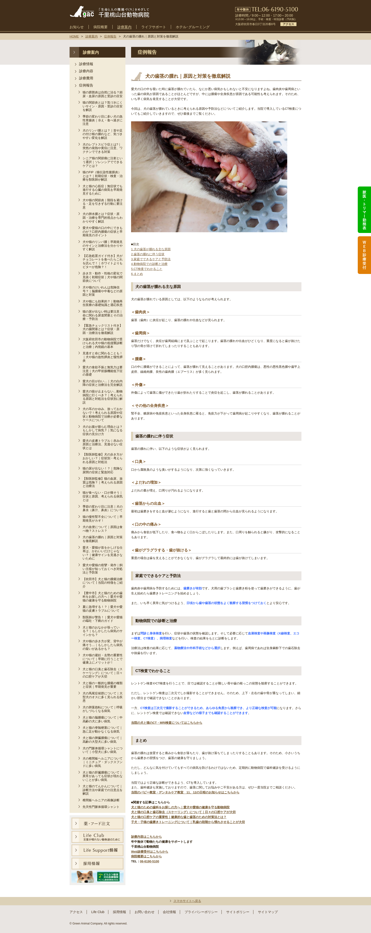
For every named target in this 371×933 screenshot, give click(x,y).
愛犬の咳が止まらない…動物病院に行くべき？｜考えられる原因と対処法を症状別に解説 (103, 397)
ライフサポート (153, 27)
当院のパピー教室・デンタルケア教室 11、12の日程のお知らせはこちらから (185, 792)
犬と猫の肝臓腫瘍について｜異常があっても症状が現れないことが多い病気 (103, 776)
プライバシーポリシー (201, 912)
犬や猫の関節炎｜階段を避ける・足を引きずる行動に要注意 (103, 203)
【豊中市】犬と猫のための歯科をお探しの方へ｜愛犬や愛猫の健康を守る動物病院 (103, 596)
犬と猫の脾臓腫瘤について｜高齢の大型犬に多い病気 (103, 739)
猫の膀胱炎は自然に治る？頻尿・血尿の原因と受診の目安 (103, 94)
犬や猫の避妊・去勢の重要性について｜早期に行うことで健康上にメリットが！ (103, 658)
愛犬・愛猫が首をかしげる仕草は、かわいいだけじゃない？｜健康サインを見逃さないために (103, 553)
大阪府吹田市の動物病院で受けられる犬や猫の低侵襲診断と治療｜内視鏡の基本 (103, 342)
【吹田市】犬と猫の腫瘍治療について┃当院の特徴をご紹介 (103, 582)
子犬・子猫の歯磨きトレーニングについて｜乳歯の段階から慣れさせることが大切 (188, 822)
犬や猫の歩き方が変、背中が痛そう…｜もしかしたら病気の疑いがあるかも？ (103, 644)
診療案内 (124, 27)
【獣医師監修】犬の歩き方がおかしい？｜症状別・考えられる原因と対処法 (103, 458)
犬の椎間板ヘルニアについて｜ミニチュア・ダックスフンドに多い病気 (103, 762)
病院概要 (100, 27)
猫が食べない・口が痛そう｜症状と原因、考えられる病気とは (103, 496)
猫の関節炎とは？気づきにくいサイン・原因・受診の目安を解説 (103, 106)
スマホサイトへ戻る (187, 901)
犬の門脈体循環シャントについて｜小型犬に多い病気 (103, 750)
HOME (74, 36)
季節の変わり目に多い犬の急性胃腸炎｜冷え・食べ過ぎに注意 (103, 120)
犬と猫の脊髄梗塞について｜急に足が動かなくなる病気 (103, 729)
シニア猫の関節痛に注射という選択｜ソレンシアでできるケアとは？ (103, 161)
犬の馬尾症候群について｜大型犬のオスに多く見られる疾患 (103, 697)
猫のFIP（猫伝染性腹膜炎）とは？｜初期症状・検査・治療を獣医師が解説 (103, 175)
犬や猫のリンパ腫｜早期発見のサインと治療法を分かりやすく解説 (103, 245)
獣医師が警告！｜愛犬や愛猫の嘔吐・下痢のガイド (103, 619)
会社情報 (169, 912)
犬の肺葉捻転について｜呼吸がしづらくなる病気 (103, 709)
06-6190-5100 (149, 861)
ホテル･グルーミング (193, 27)
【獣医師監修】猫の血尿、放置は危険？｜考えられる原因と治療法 (103, 482)
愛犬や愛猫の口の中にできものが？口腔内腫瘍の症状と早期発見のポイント (103, 231)
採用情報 (119, 912)
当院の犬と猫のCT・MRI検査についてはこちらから (166, 722)
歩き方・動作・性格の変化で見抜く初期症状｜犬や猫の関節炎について (103, 277)
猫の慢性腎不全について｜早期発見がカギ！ (103, 518)
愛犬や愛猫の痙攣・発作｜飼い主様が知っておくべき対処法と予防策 (103, 568)
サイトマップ (268, 912)
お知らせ (77, 27)
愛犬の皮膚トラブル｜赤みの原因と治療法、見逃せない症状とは (103, 444)
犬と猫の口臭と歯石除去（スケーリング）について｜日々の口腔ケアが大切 (103, 672)
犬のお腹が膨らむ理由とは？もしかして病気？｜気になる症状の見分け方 (103, 430)
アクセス (288, 24)
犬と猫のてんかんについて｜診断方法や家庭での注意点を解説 (103, 789)
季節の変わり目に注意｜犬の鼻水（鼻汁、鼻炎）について (103, 508)
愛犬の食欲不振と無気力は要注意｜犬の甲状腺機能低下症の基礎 (103, 370)
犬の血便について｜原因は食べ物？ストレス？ (103, 528)
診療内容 (86, 71)
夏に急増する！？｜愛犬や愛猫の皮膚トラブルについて (103, 608)
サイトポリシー (237, 912)
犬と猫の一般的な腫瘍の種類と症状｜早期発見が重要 (103, 685)
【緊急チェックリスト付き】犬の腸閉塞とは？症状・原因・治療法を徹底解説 (103, 329)
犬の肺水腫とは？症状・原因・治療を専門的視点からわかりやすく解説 (103, 217)
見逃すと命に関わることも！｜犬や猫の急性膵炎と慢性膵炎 (103, 356)
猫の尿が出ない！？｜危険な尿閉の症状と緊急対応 (103, 470)
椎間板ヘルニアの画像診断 (101, 800)
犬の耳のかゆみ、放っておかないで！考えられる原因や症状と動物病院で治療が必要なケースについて (103, 414)
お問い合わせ (145, 912)
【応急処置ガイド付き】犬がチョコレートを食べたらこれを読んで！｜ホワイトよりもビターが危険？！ (103, 261)
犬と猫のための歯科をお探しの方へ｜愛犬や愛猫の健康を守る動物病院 (180, 807)
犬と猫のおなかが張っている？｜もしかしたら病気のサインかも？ (103, 631)
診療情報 (86, 64)
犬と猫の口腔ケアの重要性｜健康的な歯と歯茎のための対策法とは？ (178, 817)
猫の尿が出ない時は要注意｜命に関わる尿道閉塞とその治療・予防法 (103, 315)
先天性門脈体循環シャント (101, 807)
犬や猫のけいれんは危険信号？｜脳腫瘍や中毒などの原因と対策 (103, 291)
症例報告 (86, 85)
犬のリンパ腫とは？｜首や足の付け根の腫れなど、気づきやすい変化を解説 (103, 134)
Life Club (97, 912)
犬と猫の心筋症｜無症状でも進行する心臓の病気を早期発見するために (103, 189)
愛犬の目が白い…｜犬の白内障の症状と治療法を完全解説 (103, 383)
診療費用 (86, 78)
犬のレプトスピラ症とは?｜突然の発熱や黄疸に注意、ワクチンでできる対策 (103, 148)
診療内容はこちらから (146, 836)
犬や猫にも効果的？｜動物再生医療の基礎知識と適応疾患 (103, 303)
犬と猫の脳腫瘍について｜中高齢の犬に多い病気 (103, 719)
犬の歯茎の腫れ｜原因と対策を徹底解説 (103, 539)
